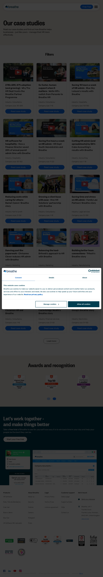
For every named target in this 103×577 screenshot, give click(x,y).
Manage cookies (51, 304)
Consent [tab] (18, 278)
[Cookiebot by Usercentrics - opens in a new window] (90, 271)
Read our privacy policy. (33, 294)
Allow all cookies (83, 304)
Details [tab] (51, 278)
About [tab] (84, 278)
